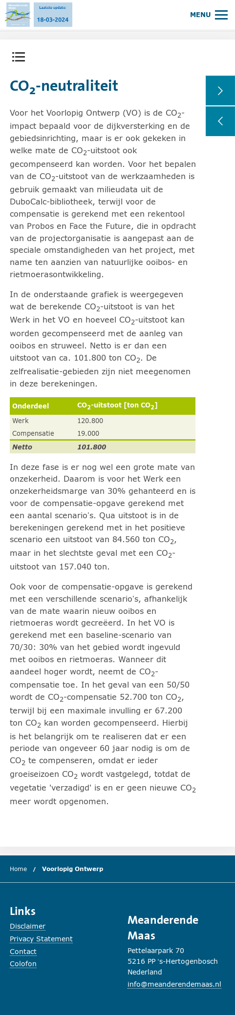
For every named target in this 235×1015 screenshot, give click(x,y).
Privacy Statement (41, 938)
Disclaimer (27, 926)
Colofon (23, 963)
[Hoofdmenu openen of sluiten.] (209, 14)
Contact (23, 951)
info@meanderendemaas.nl (174, 984)
